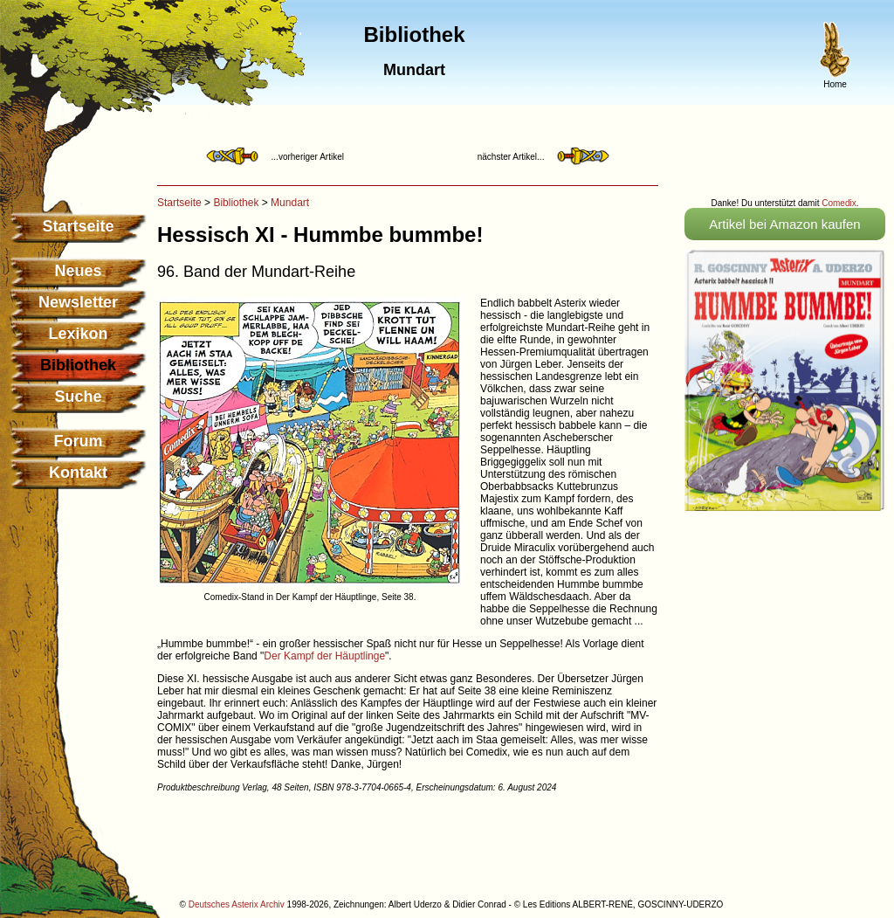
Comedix (839, 203)
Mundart (290, 203)
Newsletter (78, 302)
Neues (77, 271)
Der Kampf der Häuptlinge (324, 656)
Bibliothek (235, 203)
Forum (78, 441)
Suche (77, 396)
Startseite (77, 226)
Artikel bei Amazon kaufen (784, 224)
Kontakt (78, 472)
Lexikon (77, 333)
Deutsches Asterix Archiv (237, 904)
